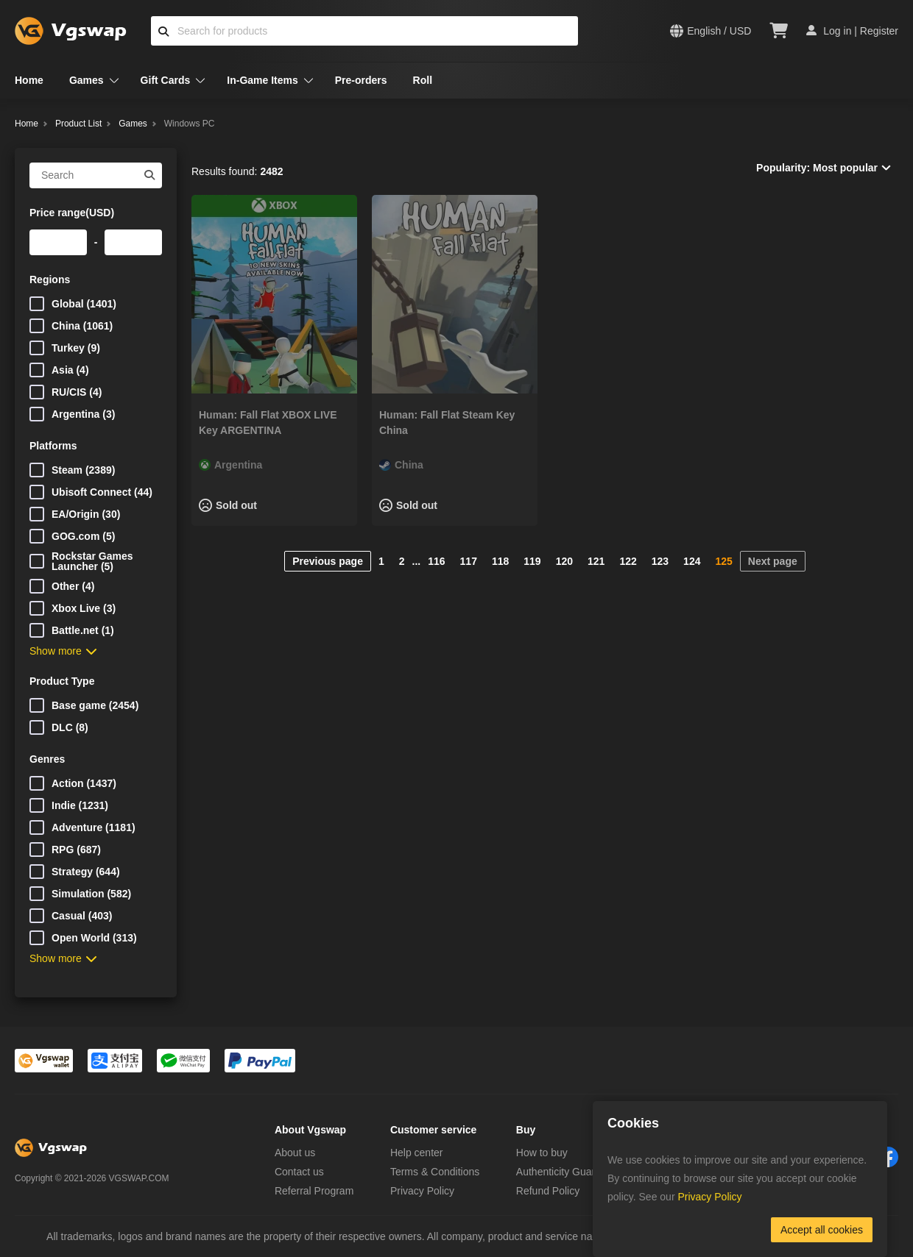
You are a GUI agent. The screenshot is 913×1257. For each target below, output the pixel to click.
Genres (47, 759)
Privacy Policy (422, 1191)
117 (468, 561)
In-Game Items (262, 80)
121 (596, 561)
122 (627, 561)
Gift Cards (166, 80)
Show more (63, 651)
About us (295, 1152)
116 (436, 561)
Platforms (53, 446)
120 (564, 561)
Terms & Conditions (434, 1172)
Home (29, 80)
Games (86, 80)
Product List (78, 123)
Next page (772, 561)
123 (660, 561)
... (416, 561)
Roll (422, 80)
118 (500, 561)
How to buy (542, 1152)
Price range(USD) (71, 212)
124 (691, 561)
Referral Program (314, 1191)
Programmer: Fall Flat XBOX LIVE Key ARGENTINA (267, 422)
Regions (49, 279)
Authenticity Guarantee (568, 1172)
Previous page (327, 561)
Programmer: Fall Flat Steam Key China (447, 422)
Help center (416, 1152)
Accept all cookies (821, 1230)
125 (723, 561)
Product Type (61, 681)
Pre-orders (361, 80)
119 (532, 561)
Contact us (299, 1172)
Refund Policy (547, 1191)
